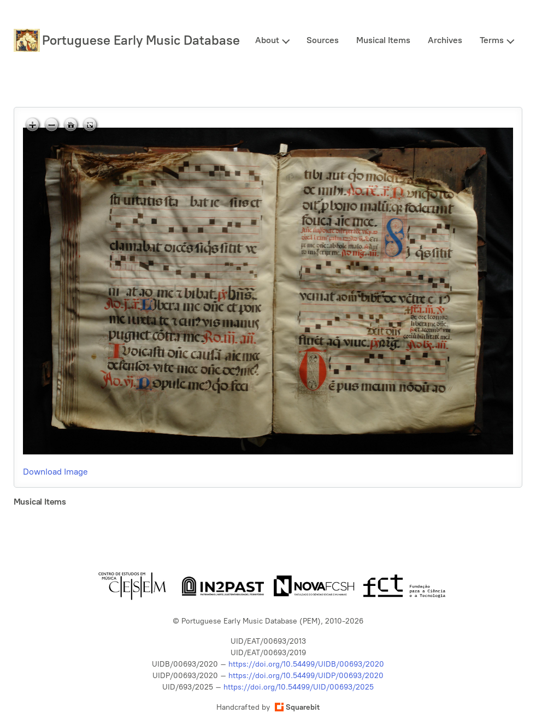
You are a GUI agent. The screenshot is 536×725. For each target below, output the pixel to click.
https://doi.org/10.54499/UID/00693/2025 (298, 687)
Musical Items (383, 40)
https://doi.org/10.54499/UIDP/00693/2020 (306, 675)
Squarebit (297, 707)
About (267, 40)
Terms (492, 40)
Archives (445, 40)
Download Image (55, 471)
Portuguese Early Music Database (141, 40)
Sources (323, 40)
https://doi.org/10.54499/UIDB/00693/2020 (306, 664)
